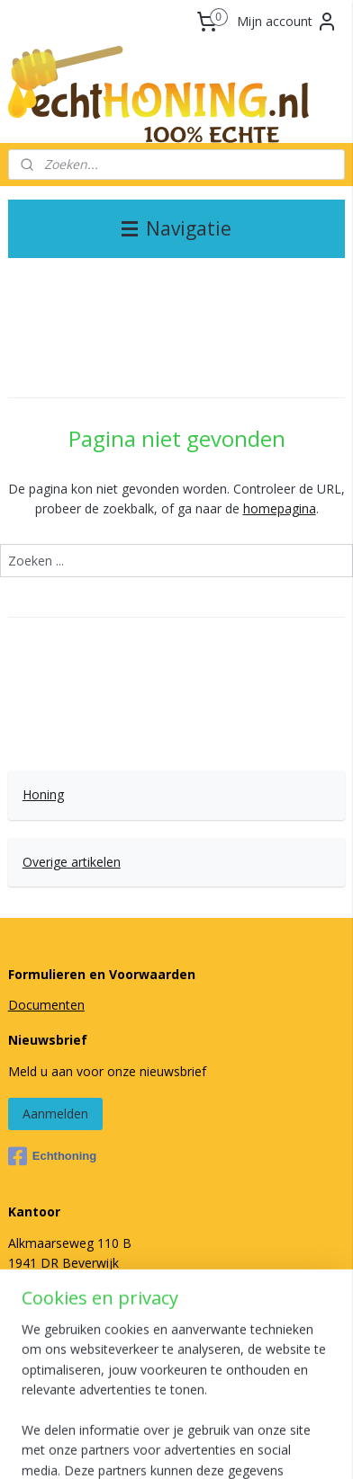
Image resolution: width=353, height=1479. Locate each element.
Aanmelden (55, 1113)
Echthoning (52, 1156)
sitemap (170, 1416)
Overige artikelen (72, 861)
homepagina (279, 508)
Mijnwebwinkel (207, 1446)
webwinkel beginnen (277, 1416)
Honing (43, 794)
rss (208, 1416)
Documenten (46, 1004)
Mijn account (287, 21)
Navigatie (176, 228)
